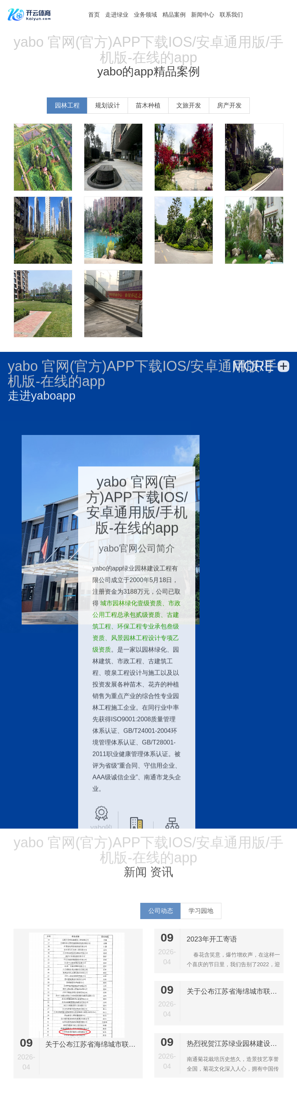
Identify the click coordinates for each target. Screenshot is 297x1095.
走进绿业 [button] (116, 14)
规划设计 (107, 105)
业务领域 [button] (145, 14)
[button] (94, 14)
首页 (94, 14)
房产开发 (229, 105)
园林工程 (67, 105)
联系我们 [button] (231, 14)
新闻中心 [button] (202, 14)
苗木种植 (148, 105)
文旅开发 (188, 105)
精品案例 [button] (174, 14)
